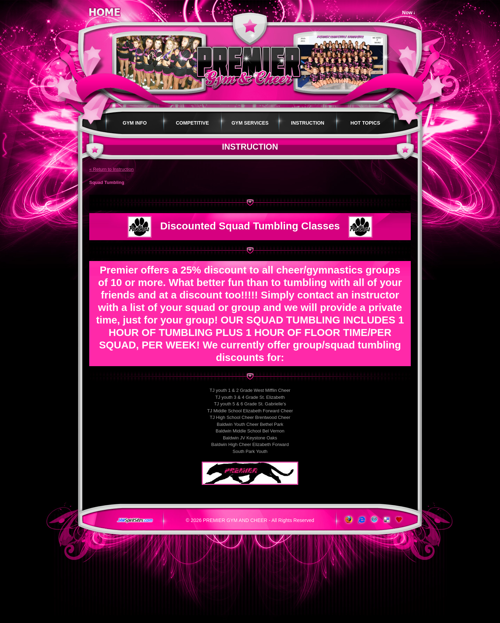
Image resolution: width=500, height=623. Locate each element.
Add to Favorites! (399, 520)
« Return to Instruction (111, 169)
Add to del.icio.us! (386, 520)
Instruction (307, 123)
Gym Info (135, 123)
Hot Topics (365, 123)
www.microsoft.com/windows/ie (361, 520)
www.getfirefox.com (348, 520)
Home (104, 11)
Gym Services (250, 123)
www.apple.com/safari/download (373, 520)
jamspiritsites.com (135, 520)
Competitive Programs (192, 127)
